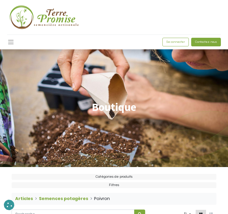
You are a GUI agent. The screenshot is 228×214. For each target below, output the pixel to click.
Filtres (114, 185)
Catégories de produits (114, 177)
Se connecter (175, 41)
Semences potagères (63, 199)
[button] (9, 205)
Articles (24, 199)
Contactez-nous (206, 41)
